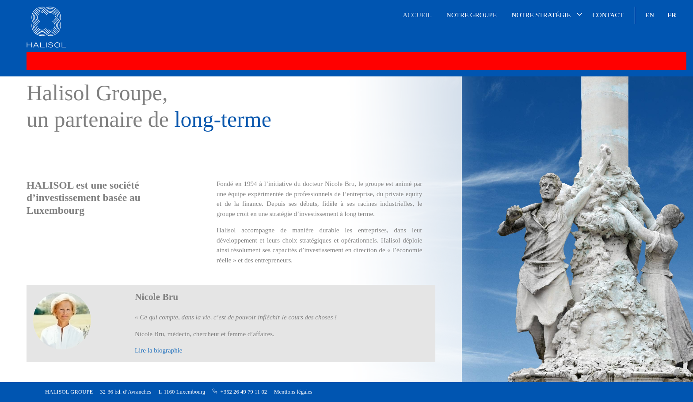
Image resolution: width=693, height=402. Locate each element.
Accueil (417, 15)
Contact (608, 15)
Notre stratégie (541, 15)
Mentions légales (293, 392)
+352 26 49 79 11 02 (244, 392)
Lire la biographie (158, 350)
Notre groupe (471, 15)
